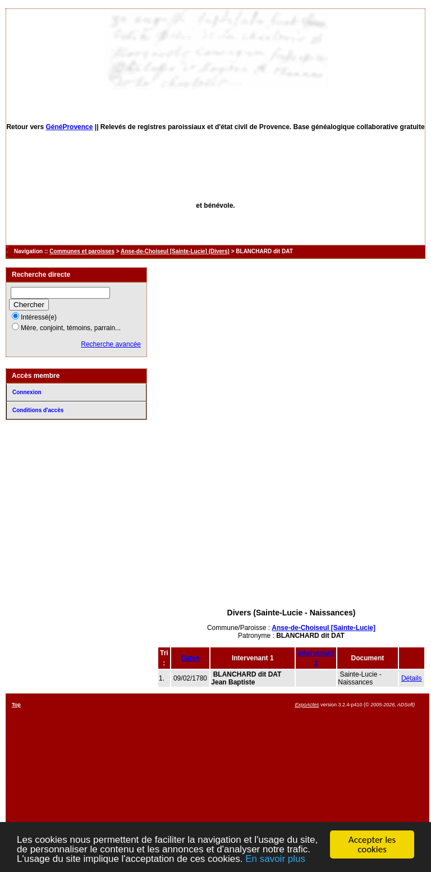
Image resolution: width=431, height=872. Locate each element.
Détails (411, 678)
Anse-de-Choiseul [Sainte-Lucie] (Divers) (175, 251)
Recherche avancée (111, 344)
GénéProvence (69, 127)
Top (16, 704)
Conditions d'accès (37, 410)
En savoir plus (275, 859)
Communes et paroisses (81, 251)
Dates (190, 658)
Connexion (27, 392)
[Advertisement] (291, 521)
